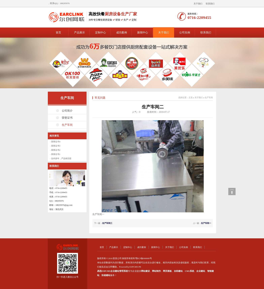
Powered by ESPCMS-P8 (130, 267)
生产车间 (67, 98)
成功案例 (121, 32)
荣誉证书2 (55, 150)
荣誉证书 (67, 117)
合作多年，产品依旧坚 (61, 158)
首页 (58, 32)
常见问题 (100, 97)
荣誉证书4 (55, 141)
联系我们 (210, 3)
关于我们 (198, 3)
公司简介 (67, 110)
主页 (191, 97)
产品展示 (79, 32)
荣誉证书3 (55, 146)
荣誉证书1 (55, 154)
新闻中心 (142, 32)
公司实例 (184, 32)
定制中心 (100, 32)
